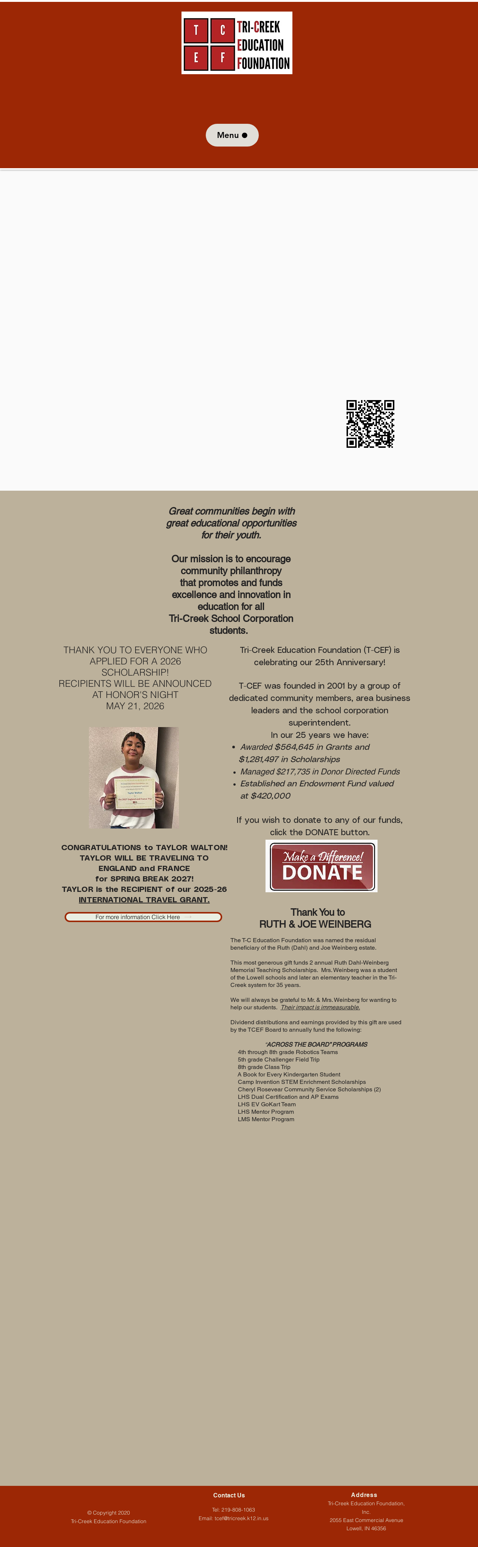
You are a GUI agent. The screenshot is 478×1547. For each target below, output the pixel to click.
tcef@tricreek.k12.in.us (242, 1518)
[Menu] (232, 135)
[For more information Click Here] (143, 917)
